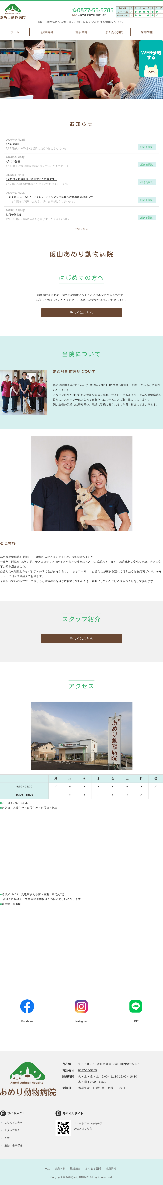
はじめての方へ (13, 1122)
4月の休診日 (13, 161)
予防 (7, 1138)
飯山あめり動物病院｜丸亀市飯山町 (13, 11)
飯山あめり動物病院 (77, 1177)
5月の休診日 (13, 144)
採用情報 (111, 1168)
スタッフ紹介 (12, 1130)
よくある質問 (114, 32)
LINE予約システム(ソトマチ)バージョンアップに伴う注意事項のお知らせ (49, 197)
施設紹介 (82, 32)
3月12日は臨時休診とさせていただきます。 (31, 179)
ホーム (14, 32)
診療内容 (47, 32)
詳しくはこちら (81, 312)
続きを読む (147, 147)
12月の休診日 (14, 214)
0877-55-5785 (87, 1070)
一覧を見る (82, 228)
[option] (81, 69)
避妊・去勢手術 (13, 1145)
